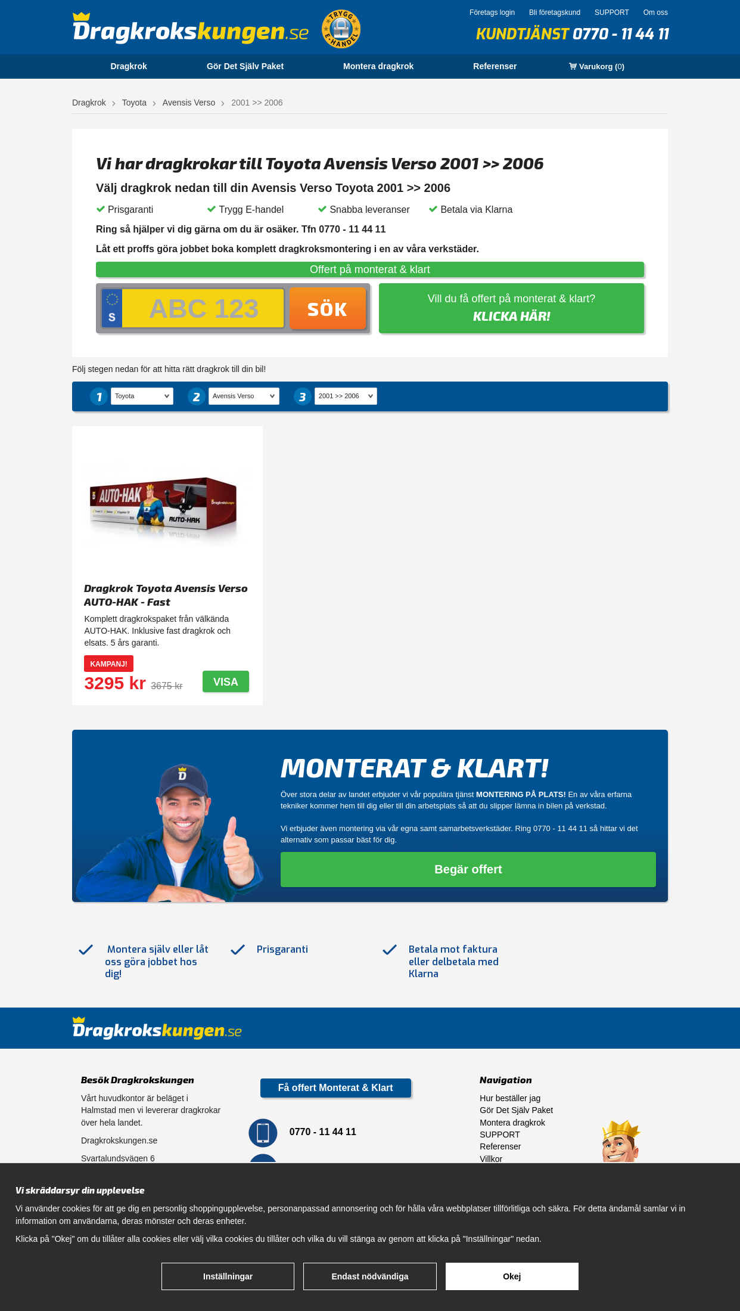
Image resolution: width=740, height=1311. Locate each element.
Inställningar (228, 1276)
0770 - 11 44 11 (620, 34)
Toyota (134, 102)
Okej (512, 1276)
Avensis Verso (189, 102)
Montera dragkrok (378, 66)
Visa (225, 682)
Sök (327, 308)
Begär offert (468, 869)
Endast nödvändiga (369, 1276)
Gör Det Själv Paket (245, 66)
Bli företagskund (554, 12)
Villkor (491, 1159)
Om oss (655, 12)
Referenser (495, 66)
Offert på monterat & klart (370, 269)
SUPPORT (612, 12)
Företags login (492, 12)
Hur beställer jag (510, 1098)
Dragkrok (128, 66)
